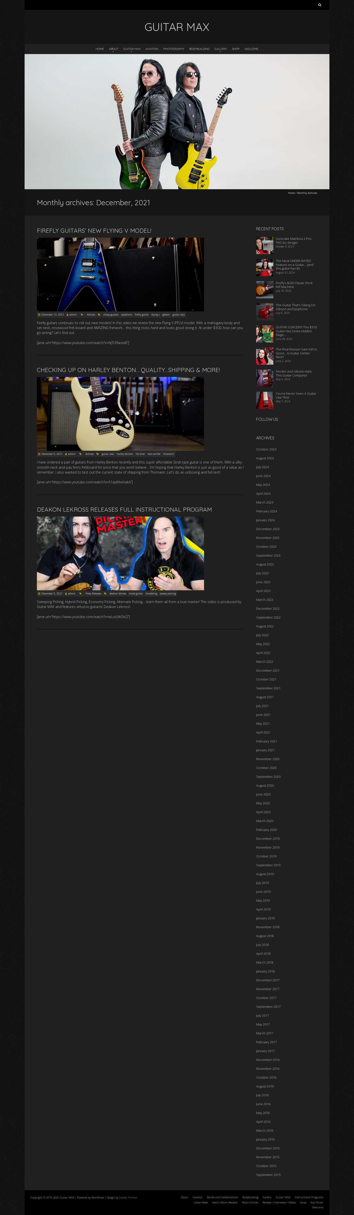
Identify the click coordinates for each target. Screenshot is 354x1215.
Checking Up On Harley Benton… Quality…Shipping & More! (128, 370)
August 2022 (265, 626)
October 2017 (266, 998)
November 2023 (267, 537)
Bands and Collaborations (222, 1197)
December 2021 (268, 670)
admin (73, 314)
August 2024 (265, 458)
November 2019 (267, 847)
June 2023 (263, 582)
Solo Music (316, 1202)
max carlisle (154, 454)
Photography (173, 49)
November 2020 (267, 759)
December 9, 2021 (52, 454)
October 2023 (266, 546)
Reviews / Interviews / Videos (279, 1202)
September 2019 (268, 865)
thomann (168, 454)
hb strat (140, 454)
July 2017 (262, 1015)
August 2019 (265, 874)
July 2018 (262, 944)
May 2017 (263, 1024)
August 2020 (265, 785)
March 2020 (264, 821)
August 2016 (265, 1086)
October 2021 (266, 679)
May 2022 (263, 644)
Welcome (251, 49)
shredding (151, 593)
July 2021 (262, 706)
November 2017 (267, 989)
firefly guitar (142, 314)
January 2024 (265, 520)
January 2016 (265, 1139)
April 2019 (263, 909)
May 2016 (263, 1113)
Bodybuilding (199, 49)
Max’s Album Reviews (224, 1202)
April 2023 (263, 591)
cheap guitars (110, 314)
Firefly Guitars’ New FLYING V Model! (94, 230)
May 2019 (263, 900)
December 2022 (268, 608)
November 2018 (267, 927)
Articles (91, 314)
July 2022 (262, 635)
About (113, 49)
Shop (235, 49)
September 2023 (268, 555)
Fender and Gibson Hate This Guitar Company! (294, 373)
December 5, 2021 (52, 593)
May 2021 (263, 723)
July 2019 (262, 883)
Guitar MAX (132, 49)
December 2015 (268, 1148)
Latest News (201, 1202)
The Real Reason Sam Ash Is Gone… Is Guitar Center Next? (296, 353)
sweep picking (168, 593)
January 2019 (265, 918)
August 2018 (265, 936)
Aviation (152, 49)
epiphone (126, 314)
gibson (166, 314)
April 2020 (263, 812)
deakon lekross (117, 593)
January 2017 (265, 1051)
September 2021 (268, 688)
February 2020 (266, 829)
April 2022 (263, 653)
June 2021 (263, 714)
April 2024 (263, 493)
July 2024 (262, 467)
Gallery (221, 49)
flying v (155, 314)
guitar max (179, 314)
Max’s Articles (250, 1202)
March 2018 (264, 962)
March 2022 (264, 661)
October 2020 (266, 768)
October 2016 (266, 1077)
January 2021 (265, 750)
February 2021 (266, 741)
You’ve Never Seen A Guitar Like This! (296, 395)
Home (100, 49)
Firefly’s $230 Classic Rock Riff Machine (294, 285)
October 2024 (266, 449)
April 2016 (263, 1121)
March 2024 (264, 502)
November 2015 (267, 1157)
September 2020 (268, 776)
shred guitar (136, 593)
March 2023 (264, 599)
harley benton (125, 454)
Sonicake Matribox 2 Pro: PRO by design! (294, 240)
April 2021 (263, 732)
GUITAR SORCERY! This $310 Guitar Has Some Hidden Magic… (296, 331)
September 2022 (268, 617)
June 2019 (263, 891)
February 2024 (266, 511)
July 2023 (262, 573)
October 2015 (266, 1166)
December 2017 (268, 980)
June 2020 (263, 794)
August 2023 (265, 564)
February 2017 (266, 1042)
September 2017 (268, 1006)
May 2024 (263, 484)
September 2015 (268, 1174)
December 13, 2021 (53, 314)
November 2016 (267, 1068)
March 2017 (264, 1033)
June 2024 (263, 476)
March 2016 (264, 1130)
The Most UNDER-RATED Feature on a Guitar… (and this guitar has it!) (294, 265)
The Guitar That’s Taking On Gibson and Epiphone (296, 307)
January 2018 (265, 971)
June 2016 (263, 1104)
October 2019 (266, 856)
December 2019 (268, 838)
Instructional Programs (309, 1197)
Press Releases (93, 593)
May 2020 (263, 803)
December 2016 (268, 1059)
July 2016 (262, 1095)
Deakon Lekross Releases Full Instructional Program (124, 509)
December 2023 (268, 529)
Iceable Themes (128, 1197)
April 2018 (263, 953)
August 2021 (265, 697)
